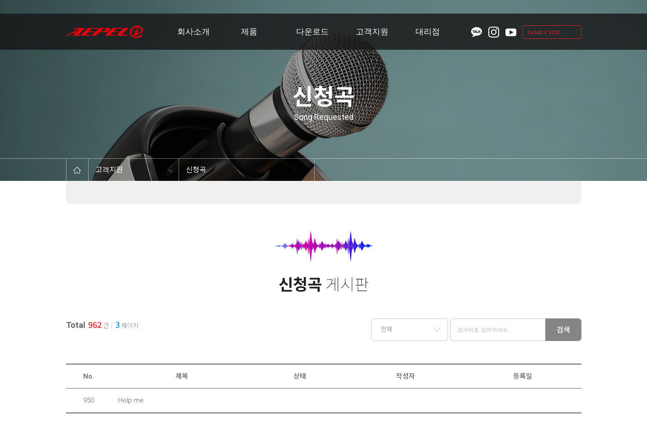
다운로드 (312, 31)
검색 (563, 330)
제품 (249, 31)
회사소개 (193, 31)
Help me (131, 400)
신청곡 (196, 170)
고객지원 (372, 31)
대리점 (428, 31)
